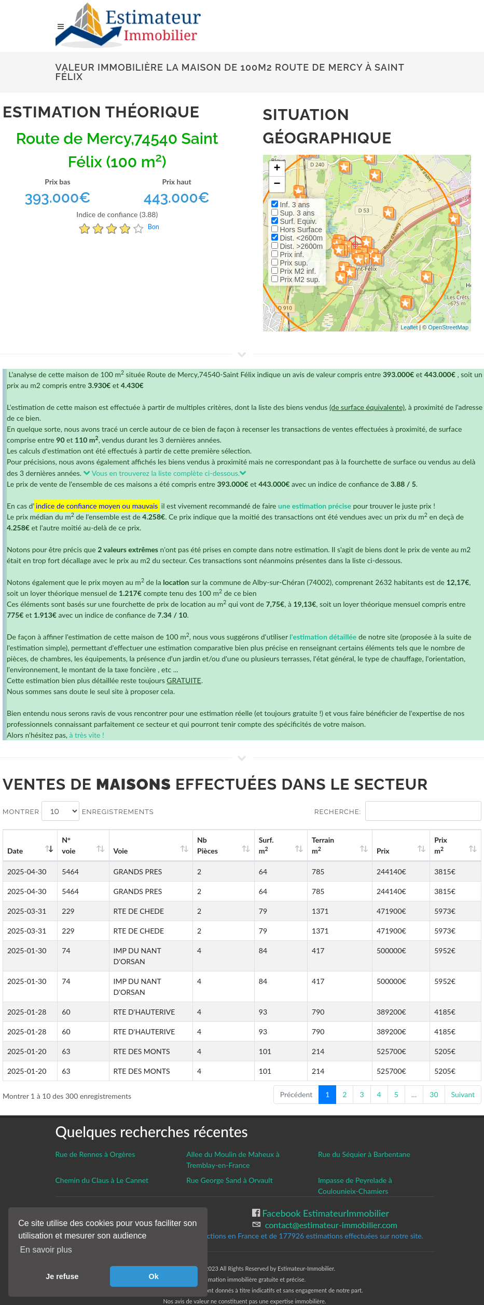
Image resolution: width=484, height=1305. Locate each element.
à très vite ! (86, 734)
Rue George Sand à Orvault (229, 1158)
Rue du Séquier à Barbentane (364, 1132)
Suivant (463, 1072)
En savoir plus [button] (46, 1249)
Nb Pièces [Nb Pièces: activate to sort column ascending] (263, 845)
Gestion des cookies (96, 1191)
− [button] (276, 184)
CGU (65, 1202)
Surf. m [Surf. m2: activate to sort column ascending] (310, 845)
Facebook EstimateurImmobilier (324, 1191)
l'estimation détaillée (322, 636)
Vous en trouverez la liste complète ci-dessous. (165, 473)
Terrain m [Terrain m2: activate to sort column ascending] (357, 845)
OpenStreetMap (448, 327)
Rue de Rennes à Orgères (95, 1132)
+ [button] (276, 169)
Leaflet (409, 327)
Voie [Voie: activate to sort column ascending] (114, 850)
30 (434, 1072)
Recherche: (397, 811)
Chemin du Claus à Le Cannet (102, 1158)
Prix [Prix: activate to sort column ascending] (403, 850)
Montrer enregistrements (78, 811)
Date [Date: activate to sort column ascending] (15, 850)
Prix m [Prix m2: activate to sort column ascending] (450, 845)
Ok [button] (154, 1276)
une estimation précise (314, 505)
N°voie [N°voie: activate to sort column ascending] (72, 845)
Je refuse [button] (62, 1276)
